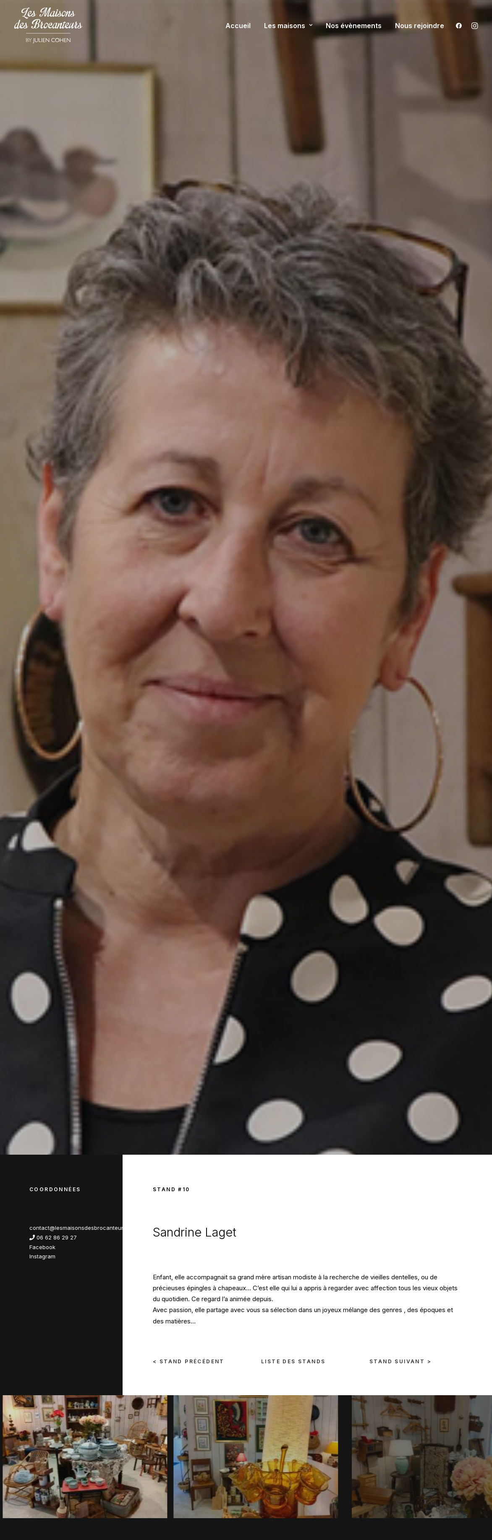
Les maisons (288, 25)
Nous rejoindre (419, 25)
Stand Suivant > (400, 433)
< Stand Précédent (189, 433)
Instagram (42, 328)
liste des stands (293, 433)
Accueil (238, 25)
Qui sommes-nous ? (167, 1357)
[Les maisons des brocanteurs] (48, 25)
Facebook (42, 319)
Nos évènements (354, 25)
